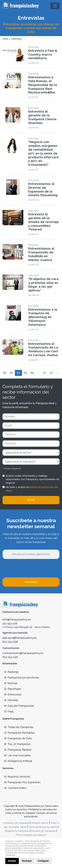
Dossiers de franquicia (43, 831)
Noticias (11, 683)
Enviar (31, 500)
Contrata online (15, 788)
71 (44, 372)
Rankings (11, 671)
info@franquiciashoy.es (16, 619)
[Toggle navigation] (55, 5)
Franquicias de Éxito (18, 738)
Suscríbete (31, 582)
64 (32, 372)
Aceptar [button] (12, 861)
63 (25, 372)
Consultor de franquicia (16, 823)
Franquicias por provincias (21, 677)
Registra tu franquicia (17, 831)
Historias (11, 700)
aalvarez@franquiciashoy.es (19, 637)
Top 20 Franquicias (17, 744)
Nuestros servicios (17, 776)
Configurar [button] (43, 861)
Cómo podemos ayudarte (42, 827)
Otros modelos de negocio (31, 835)
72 (51, 372)
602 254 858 (10, 641)
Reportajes (12, 688)
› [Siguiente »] (57, 372)
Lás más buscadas (17, 755)
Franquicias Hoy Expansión (22, 782)
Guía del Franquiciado (19, 705)
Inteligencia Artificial (18, 761)
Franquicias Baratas (17, 749)
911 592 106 (9, 623)
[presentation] (27, 568)
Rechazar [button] (27, 861)
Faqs (9, 711)
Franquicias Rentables (19, 732)
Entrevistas (12, 694)
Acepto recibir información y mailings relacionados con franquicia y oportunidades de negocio (32, 479)
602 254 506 (10, 657)
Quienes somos (39, 823)
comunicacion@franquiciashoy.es (22, 653)
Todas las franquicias (18, 727)
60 (4, 372)
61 (11, 372)
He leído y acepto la (32, 489)
